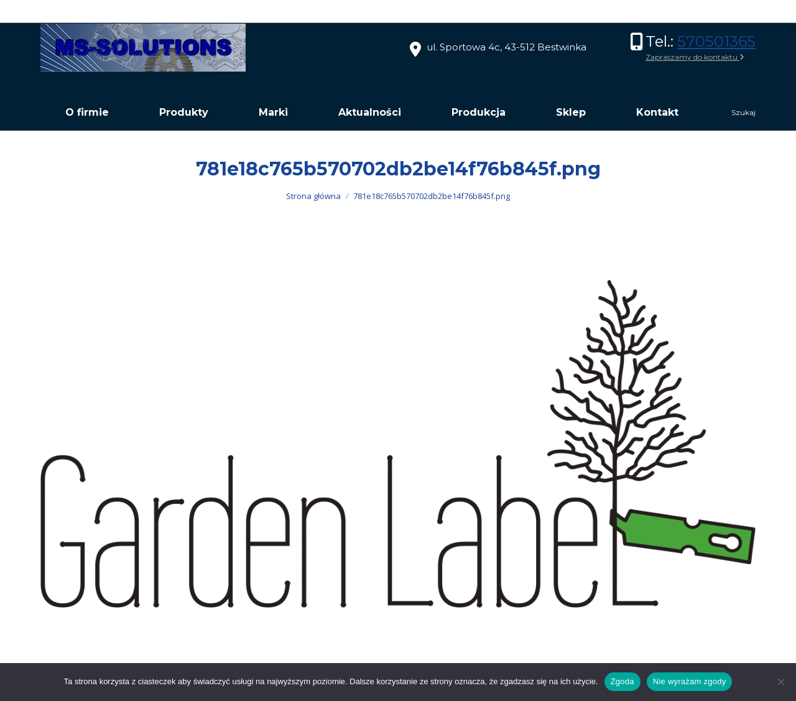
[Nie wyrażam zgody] (780, 681)
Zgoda (622, 681)
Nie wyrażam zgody (689, 681)
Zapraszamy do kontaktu (695, 57)
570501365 (716, 41)
